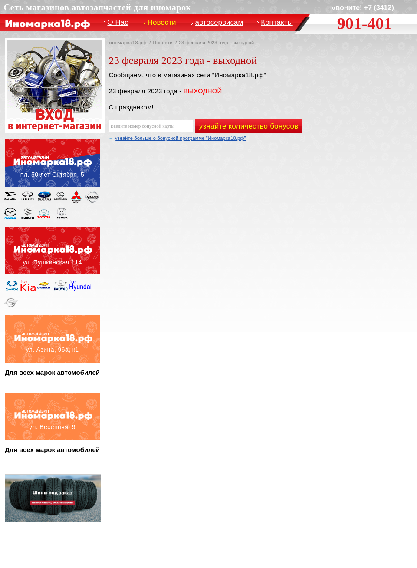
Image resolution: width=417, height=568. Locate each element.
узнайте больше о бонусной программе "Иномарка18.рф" (180, 138)
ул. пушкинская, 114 (52, 250)
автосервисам (219, 22)
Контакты (276, 22)
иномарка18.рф (128, 42)
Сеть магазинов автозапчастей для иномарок (97, 7)
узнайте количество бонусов (249, 126)
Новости (163, 42)
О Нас (118, 22)
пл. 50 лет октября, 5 (52, 163)
